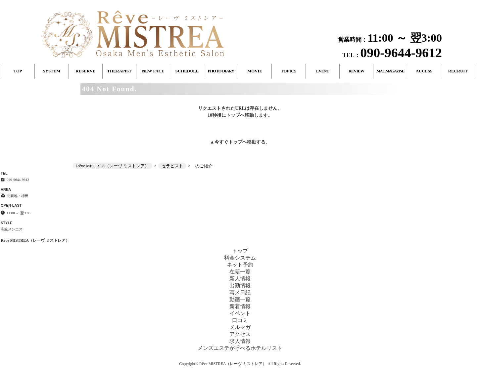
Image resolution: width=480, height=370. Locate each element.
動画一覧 (240, 299)
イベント (240, 313)
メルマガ (240, 327)
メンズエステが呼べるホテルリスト (240, 348)
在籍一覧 (240, 271)
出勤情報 (240, 285)
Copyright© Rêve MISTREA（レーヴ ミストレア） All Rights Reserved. (240, 363)
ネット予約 (240, 264)
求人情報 (240, 341)
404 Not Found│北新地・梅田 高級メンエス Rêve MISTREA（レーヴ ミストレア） (408, 2)
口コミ (240, 320)
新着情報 (240, 306)
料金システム (240, 258)
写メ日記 (240, 292)
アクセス (240, 334)
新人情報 (240, 278)
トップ (235, 142)
